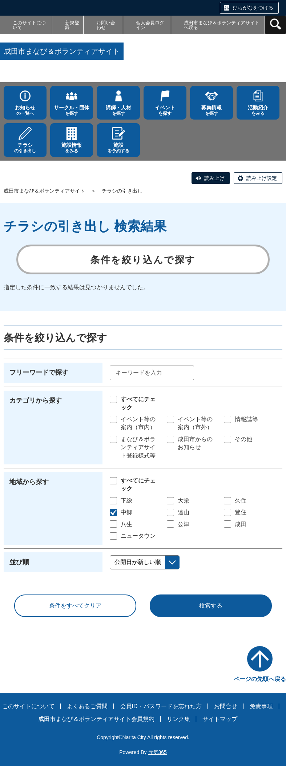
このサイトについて (29, 25)
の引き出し (25, 147)
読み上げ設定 (261, 178)
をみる (258, 110)
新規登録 (72, 25)
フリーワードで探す (38, 372)
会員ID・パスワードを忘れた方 (161, 706)
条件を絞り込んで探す (143, 259)
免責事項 (261, 706)
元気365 (157, 752)
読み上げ (214, 178)
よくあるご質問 (87, 706)
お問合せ (225, 706)
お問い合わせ (105, 25)
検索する (210, 605)
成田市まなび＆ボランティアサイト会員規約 (96, 719)
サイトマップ (219, 719)
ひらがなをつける (253, 8)
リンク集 (178, 719)
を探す (71, 110)
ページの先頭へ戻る (260, 679)
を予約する (118, 147)
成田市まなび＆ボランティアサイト (44, 191)
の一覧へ (25, 110)
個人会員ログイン (150, 25)
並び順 (19, 562)
